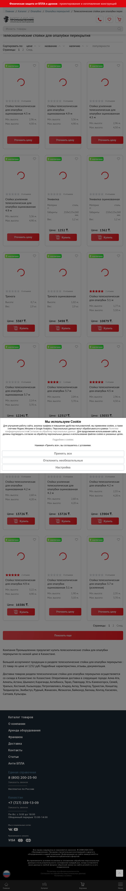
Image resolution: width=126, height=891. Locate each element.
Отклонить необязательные (63, 460)
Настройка (63, 467)
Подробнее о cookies (63, 439)
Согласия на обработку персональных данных (52, 431)
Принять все (63, 453)
